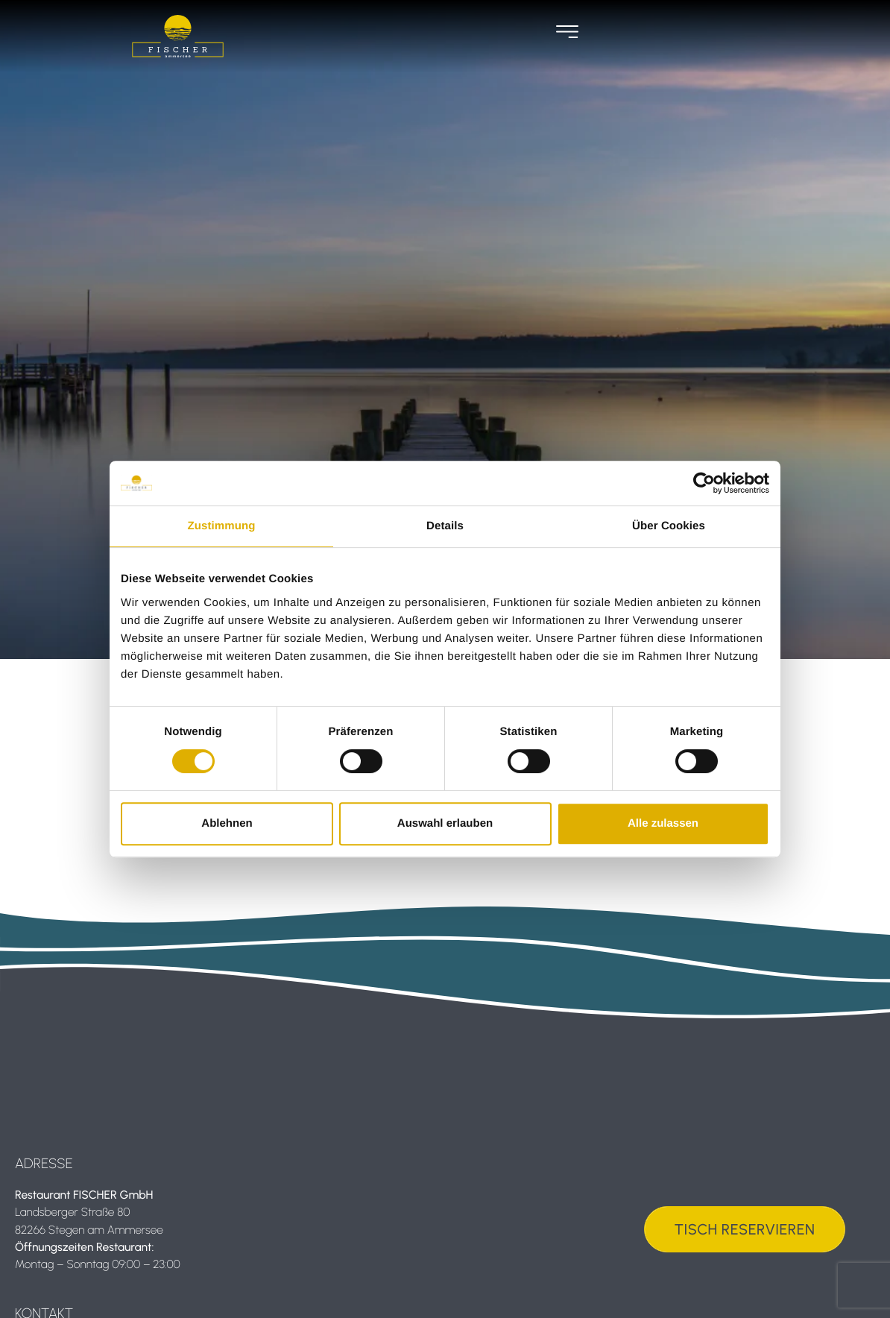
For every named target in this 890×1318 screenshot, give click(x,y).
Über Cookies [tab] (668, 526)
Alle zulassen (663, 823)
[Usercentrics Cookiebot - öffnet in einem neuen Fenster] (704, 483)
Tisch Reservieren (745, 1229)
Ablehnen (226, 823)
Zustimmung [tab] (222, 526)
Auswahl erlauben (445, 823)
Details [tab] (445, 526)
